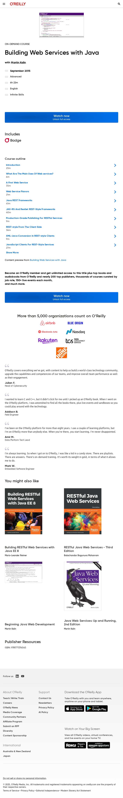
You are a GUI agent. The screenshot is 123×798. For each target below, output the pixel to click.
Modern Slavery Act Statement (76, 790)
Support (44, 692)
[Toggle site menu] (4, 4)
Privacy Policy (46, 707)
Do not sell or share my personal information (24, 778)
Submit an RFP (11, 726)
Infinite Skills (17, 94)
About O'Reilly (12, 692)
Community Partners (14, 716)
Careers (7, 702)
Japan (6, 756)
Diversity (8, 730)
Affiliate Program (12, 721)
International (12, 745)
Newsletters (45, 702)
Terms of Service (11, 790)
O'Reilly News (10, 707)
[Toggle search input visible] (119, 4)
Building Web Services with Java (48, 260)
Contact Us (45, 698)
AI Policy (43, 712)
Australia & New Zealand (17, 751)
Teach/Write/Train (13, 698)
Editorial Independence (47, 790)
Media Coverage (12, 712)
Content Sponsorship (15, 735)
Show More (12, 252)
